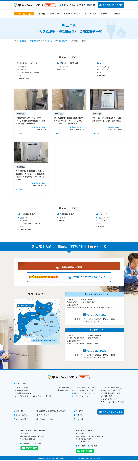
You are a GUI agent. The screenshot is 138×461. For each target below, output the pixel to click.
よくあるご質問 (90, 13)
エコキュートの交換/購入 (110, 388)
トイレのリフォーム (81, 397)
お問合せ (92, 5)
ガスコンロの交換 (21, 388)
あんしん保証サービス (109, 400)
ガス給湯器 (48, 41)
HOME (16, 41)
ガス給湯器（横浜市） (61, 41)
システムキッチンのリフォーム (85, 388)
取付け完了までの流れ (72, 13)
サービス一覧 (21, 384)
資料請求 (82, 5)
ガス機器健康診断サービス (110, 394)
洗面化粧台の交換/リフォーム (84, 394)
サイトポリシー (82, 420)
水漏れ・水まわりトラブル (110, 391)
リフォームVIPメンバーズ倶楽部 (112, 403)
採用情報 (117, 13)
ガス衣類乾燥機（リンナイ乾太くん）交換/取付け (33, 397)
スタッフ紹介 (43, 416)
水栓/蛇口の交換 (62, 391)
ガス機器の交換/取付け (35, 41)
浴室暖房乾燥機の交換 (23, 394)
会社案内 (104, 13)
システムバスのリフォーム (83, 391)
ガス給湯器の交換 (21, 391)
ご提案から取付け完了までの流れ (52, 412)
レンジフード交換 (62, 388)
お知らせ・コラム (68, 5)
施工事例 (41, 13)
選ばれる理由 (54, 13)
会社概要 (26, 444)
